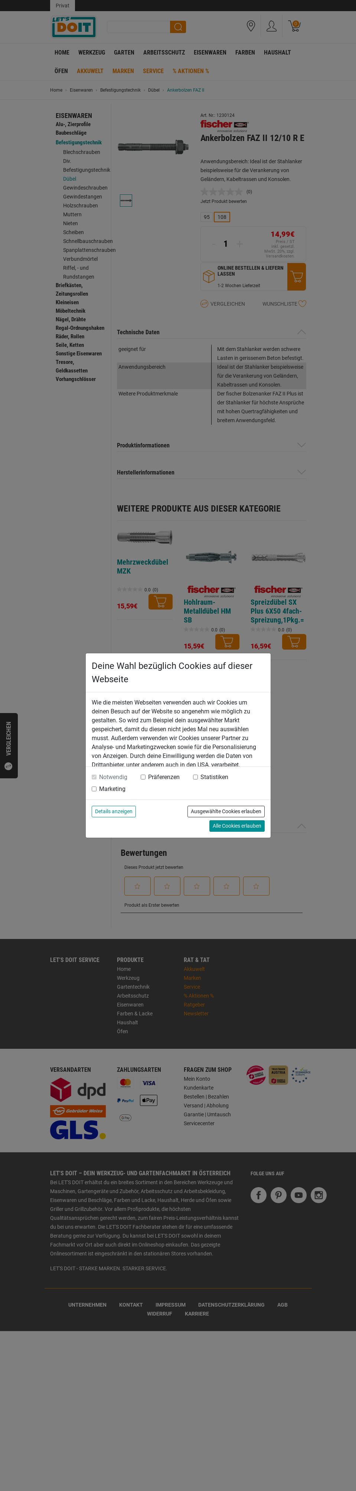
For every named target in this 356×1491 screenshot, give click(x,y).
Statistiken (214, 777)
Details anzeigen (114, 811)
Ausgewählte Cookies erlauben (226, 811)
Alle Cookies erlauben (237, 826)
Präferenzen (164, 777)
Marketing (112, 788)
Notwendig (113, 777)
